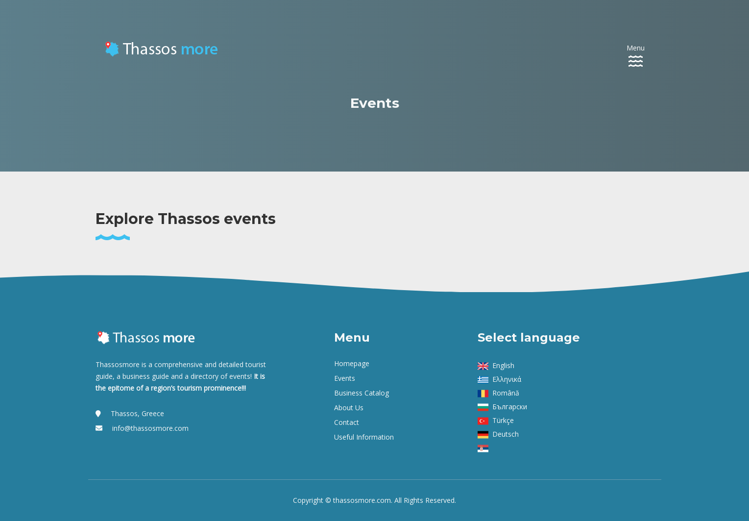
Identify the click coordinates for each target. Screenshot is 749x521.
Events (344, 378)
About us (348, 407)
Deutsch (505, 434)
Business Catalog (361, 392)
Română (505, 392)
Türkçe (503, 420)
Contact (346, 422)
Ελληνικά (506, 379)
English (503, 365)
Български (509, 406)
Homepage (351, 363)
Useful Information (364, 437)
